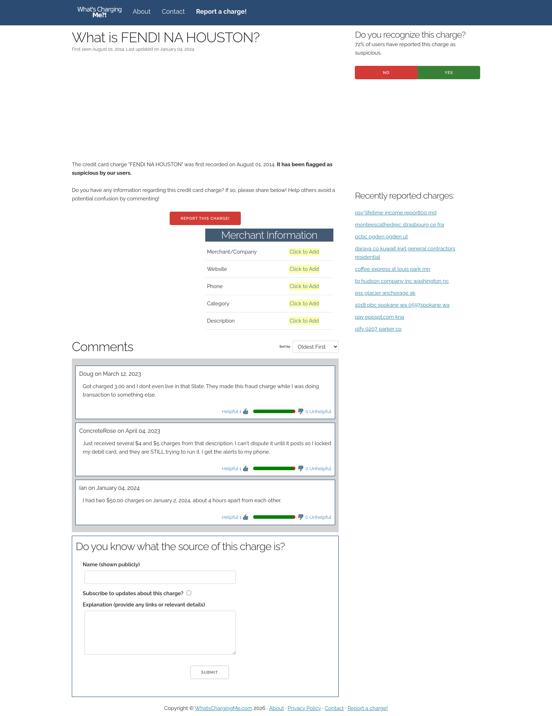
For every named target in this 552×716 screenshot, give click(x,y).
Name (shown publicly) (111, 564)
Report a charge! (367, 708)
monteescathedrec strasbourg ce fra (399, 225)
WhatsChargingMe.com (223, 708)
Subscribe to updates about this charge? (133, 593)
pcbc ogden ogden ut (381, 237)
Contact (173, 11)
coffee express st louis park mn (392, 269)
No (386, 72)
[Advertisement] (205, 111)
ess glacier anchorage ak (385, 293)
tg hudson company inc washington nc (402, 281)
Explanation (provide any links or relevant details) (144, 605)
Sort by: (285, 346)
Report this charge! (205, 218)
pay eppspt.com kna (379, 317)
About (142, 11)
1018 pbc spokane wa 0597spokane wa (402, 305)
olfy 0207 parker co (378, 329)
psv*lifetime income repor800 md (396, 213)
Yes (449, 72)
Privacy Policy (304, 708)
